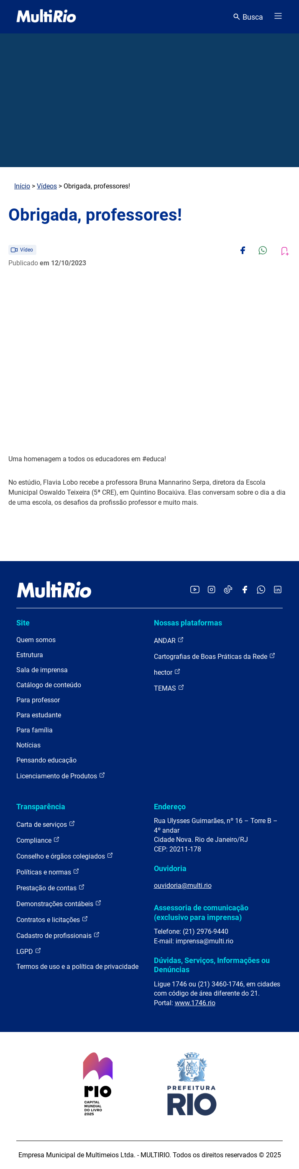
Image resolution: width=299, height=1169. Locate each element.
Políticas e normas (47, 871)
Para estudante (38, 715)
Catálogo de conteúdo (48, 685)
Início (22, 186)
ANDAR (169, 640)
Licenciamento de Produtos (60, 775)
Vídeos (47, 186)
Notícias (28, 745)
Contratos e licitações (52, 919)
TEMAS (169, 688)
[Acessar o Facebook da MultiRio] (245, 590)
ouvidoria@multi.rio (183, 885)
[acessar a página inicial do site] (46, 16)
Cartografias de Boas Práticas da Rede (215, 656)
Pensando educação (46, 760)
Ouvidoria (170, 868)
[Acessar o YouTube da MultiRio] (195, 590)
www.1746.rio (195, 1003)
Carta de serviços (45, 824)
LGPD (28, 951)
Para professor (38, 700)
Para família (34, 730)
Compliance (38, 840)
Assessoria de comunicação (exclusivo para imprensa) (201, 912)
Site (23, 622)
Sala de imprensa (42, 670)
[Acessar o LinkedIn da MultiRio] (278, 590)
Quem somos (36, 640)
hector (167, 672)
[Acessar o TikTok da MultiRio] (228, 590)
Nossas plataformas (188, 622)
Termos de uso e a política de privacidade (77, 967)
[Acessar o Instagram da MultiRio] (211, 590)
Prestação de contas (50, 887)
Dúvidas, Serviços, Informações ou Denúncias (212, 965)
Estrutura (29, 655)
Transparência (40, 806)
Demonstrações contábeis (59, 903)
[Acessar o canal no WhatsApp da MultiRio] (261, 590)
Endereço (170, 806)
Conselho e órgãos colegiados (64, 855)
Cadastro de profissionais (58, 935)
